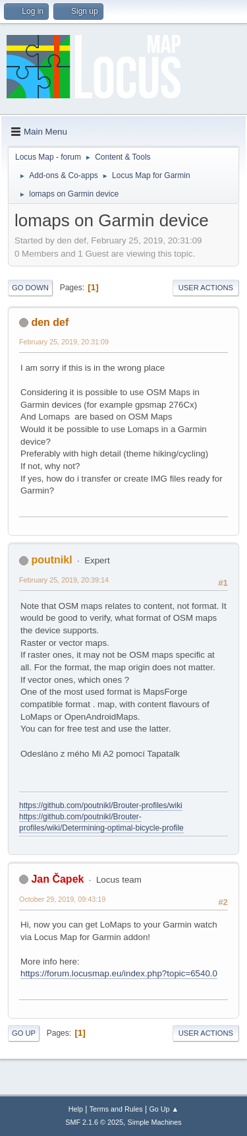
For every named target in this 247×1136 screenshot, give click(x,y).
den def (50, 322)
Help (76, 1109)
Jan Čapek (57, 879)
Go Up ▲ (163, 1109)
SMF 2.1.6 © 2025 (94, 1122)
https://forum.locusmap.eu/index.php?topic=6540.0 (118, 973)
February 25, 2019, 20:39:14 (64, 580)
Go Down (30, 288)
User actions (205, 288)
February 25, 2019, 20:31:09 (64, 342)
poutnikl (51, 559)
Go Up (24, 1033)
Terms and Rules (116, 1109)
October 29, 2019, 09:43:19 (62, 899)
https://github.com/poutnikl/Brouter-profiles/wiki (100, 805)
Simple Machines (155, 1122)
